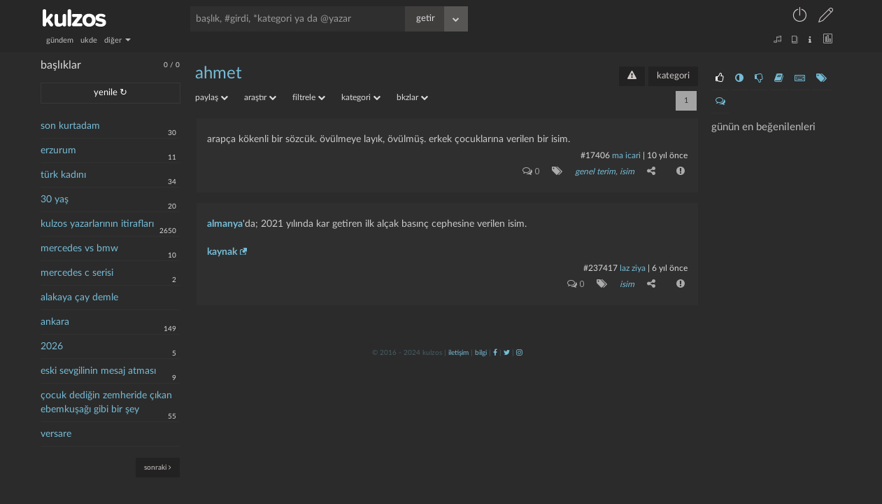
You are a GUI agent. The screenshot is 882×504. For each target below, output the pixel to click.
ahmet (218, 73)
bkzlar (412, 97)
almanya (225, 224)
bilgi (481, 352)
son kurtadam (70, 126)
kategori (673, 75)
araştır (260, 97)
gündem (59, 40)
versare (56, 434)
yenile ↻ (110, 92)
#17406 (595, 155)
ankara (55, 322)
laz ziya (633, 268)
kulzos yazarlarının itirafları (97, 224)
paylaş (211, 97)
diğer (117, 40)
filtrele (308, 97)
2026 (52, 346)
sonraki (157, 467)
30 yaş (55, 199)
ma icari (626, 155)
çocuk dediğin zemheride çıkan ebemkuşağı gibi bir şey (106, 402)
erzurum (58, 150)
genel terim (595, 171)
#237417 (600, 268)
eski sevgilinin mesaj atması (98, 371)
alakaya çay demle (79, 297)
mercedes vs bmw (79, 248)
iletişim (458, 352)
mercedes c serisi (77, 273)
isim (627, 171)
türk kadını (63, 175)
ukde (88, 40)
